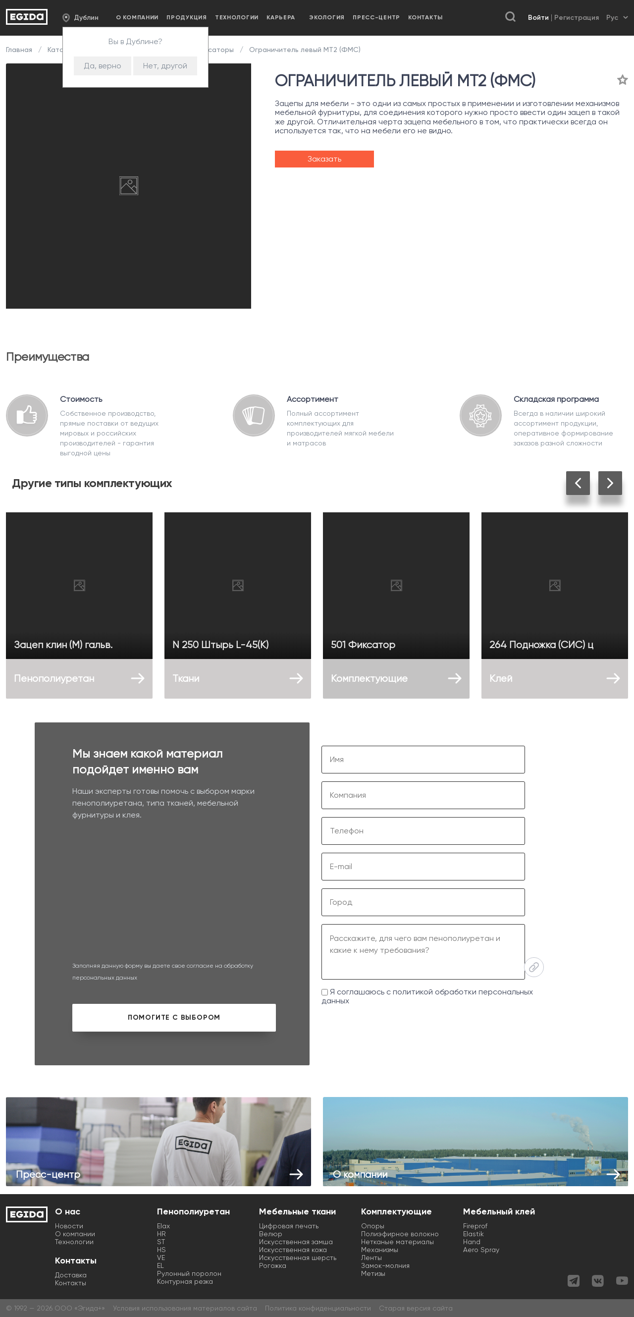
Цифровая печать (288, 1226)
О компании (137, 17)
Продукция (186, 17)
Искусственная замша (296, 1242)
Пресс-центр (376, 17)
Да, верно (102, 65)
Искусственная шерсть (297, 1258)
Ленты (371, 1258)
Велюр (270, 1234)
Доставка (71, 1275)
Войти (538, 17)
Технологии (237, 17)
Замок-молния (385, 1265)
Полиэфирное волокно (400, 1234)
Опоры (372, 1226)
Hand (471, 1242)
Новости (69, 1226)
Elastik (473, 1234)
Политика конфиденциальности (318, 1308)
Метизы (373, 1273)
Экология (327, 17)
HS (161, 1250)
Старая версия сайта (416, 1308)
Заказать (324, 159)
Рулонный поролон (189, 1273)
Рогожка (272, 1265)
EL (160, 1265)
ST (161, 1242)
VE (161, 1258)
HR (161, 1234)
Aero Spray (481, 1250)
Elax (163, 1226)
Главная (20, 50)
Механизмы (379, 1250)
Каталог (61, 50)
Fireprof (475, 1226)
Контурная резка (185, 1281)
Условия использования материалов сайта (185, 1308)
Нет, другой (165, 65)
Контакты (425, 17)
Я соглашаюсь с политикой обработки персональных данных (427, 996)
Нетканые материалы (397, 1242)
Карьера (280, 17)
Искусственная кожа (293, 1250)
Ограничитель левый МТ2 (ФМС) (304, 50)
